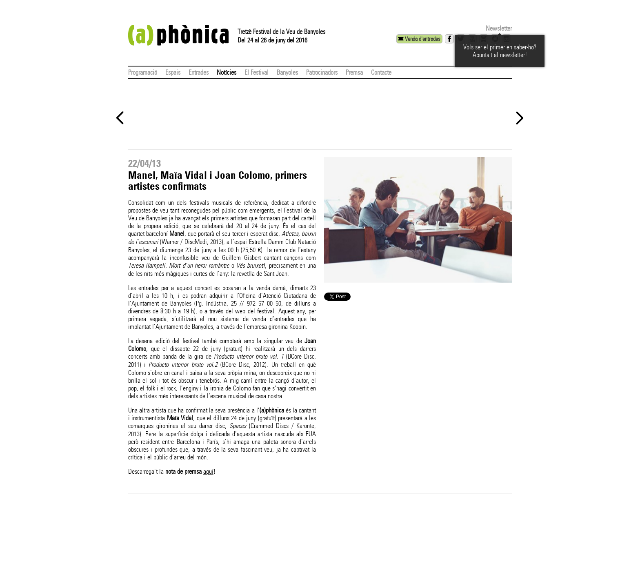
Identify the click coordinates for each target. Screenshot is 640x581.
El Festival (256, 72)
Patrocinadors (322, 72)
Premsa (354, 72)
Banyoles (287, 72)
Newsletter (499, 28)
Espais (172, 72)
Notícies (226, 72)
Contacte (381, 72)
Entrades (199, 72)
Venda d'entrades (422, 38)
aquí (208, 471)
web (240, 311)
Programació (142, 72)
